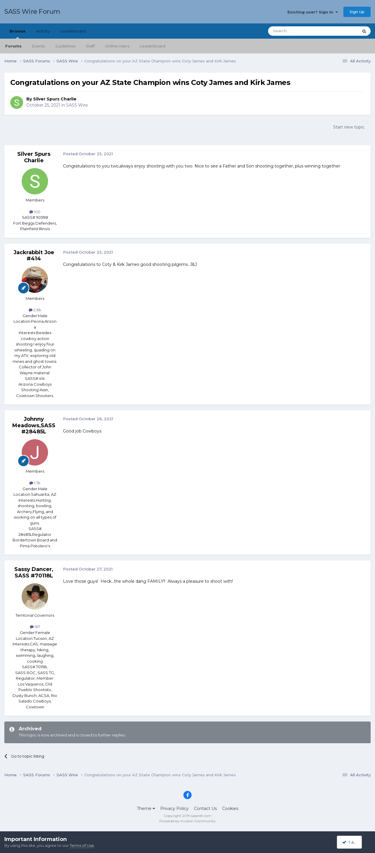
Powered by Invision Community (187, 821)
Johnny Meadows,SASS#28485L (33, 425)
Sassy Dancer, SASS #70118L (33, 572)
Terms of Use (82, 845)
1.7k (34, 483)
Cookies (230, 808)
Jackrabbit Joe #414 (33, 255)
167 (35, 626)
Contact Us (205, 808)
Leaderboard (152, 46)
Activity (43, 31)
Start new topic (348, 127)
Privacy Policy (174, 808)
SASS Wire (77, 105)
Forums (13, 46)
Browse (17, 34)
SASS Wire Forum (32, 12)
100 (34, 211)
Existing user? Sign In (312, 12)
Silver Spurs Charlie (54, 99)
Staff (90, 46)
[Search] (299, 31)
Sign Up (357, 11)
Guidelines (65, 46)
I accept (352, 842)
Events (38, 46)
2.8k (35, 309)
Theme (146, 808)
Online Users (117, 46)
